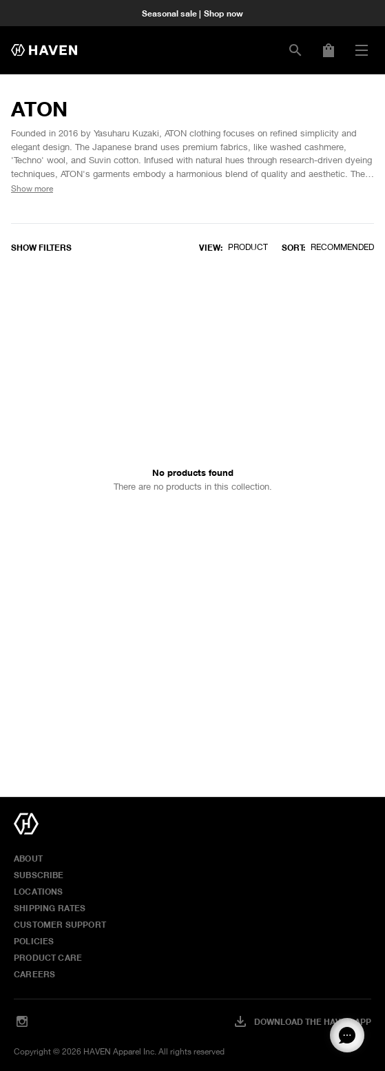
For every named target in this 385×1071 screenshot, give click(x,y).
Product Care (48, 957)
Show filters (41, 247)
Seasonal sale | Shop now (192, 13)
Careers (34, 973)
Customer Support (60, 924)
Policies (34, 940)
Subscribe (39, 874)
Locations (38, 891)
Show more (32, 188)
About (28, 858)
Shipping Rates (50, 907)
